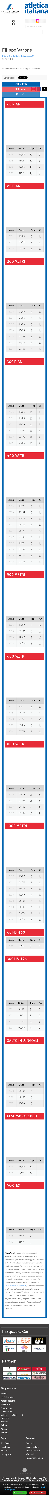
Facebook (5, 1447)
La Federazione (8, 1397)
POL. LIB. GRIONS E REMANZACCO (18, 56)
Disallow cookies (38, 1493)
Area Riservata (33, 1450)
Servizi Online (32, 1447)
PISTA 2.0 (5, 1404)
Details (43, 1487)
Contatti (30, 1443)
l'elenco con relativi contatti (15, 1286)
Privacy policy (9, 1490)
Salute (4, 1425)
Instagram (6, 1454)
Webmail (30, 1454)
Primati (21, 89)
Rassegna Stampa (34, 1458)
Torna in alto (24, 1473)
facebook (27, 21)
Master (4, 1421)
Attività (4, 1432)
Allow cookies (19, 1493)
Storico (21, 94)
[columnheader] (11, 148)
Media (4, 1429)
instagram (37, 21)
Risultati (21, 83)
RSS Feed (5, 1443)
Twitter (4, 1450)
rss (42, 21)
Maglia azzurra (8, 1401)
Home (4, 1393)
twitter (32, 21)
